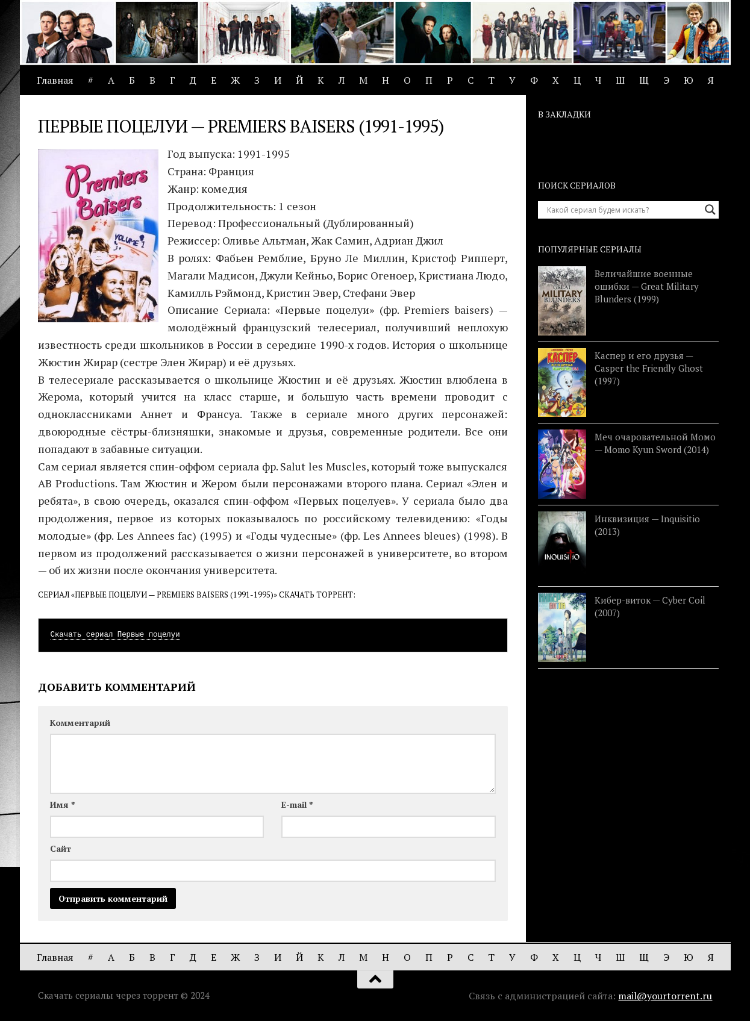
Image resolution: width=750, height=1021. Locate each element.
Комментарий (80, 722)
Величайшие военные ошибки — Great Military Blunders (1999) (647, 286)
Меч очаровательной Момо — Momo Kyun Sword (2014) (655, 443)
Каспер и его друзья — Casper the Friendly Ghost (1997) (649, 368)
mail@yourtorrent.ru (665, 995)
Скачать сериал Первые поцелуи (115, 635)
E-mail (297, 804)
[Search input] (623, 209)
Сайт (60, 848)
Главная (55, 80)
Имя (62, 804)
